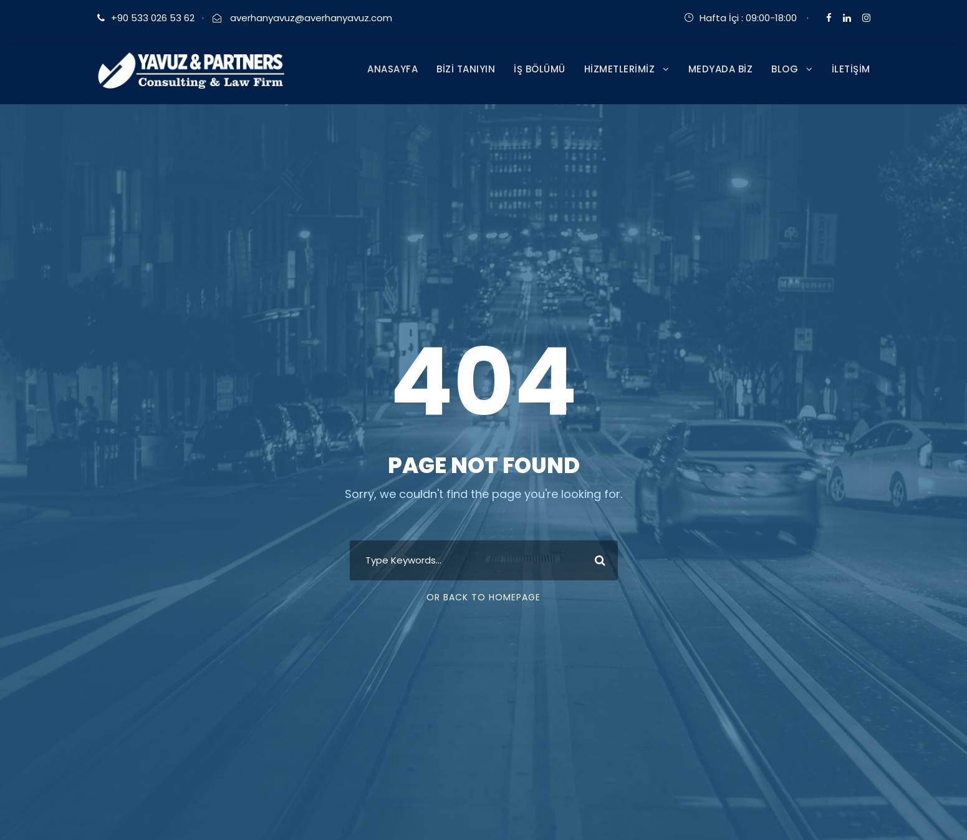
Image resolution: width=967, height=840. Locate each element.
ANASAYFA (392, 69)
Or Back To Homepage (483, 597)
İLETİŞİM (851, 69)
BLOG (784, 69)
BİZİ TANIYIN (465, 69)
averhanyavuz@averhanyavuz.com (310, 17)
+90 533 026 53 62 (153, 17)
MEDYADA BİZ (720, 69)
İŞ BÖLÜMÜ (539, 69)
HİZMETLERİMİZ (619, 69)
